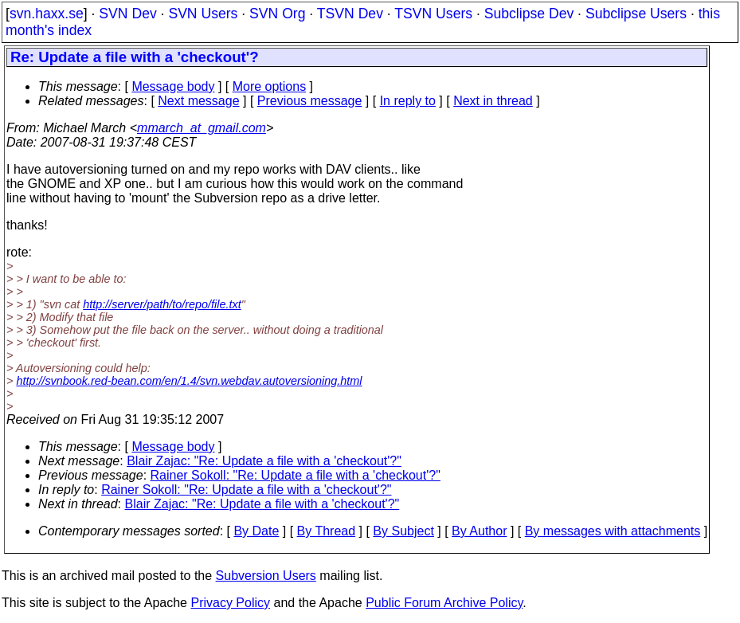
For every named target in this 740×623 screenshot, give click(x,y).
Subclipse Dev (529, 14)
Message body (172, 86)
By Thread (326, 531)
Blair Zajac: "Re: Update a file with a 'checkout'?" (264, 461)
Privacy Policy (230, 602)
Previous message (309, 101)
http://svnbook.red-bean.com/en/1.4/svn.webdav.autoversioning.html (189, 380)
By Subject (403, 531)
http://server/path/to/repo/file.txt (162, 304)
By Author (479, 531)
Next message (198, 101)
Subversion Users (266, 575)
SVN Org (277, 14)
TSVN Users (433, 14)
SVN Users (202, 14)
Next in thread (493, 101)
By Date (256, 531)
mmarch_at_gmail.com (201, 128)
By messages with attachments (613, 531)
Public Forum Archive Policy (444, 602)
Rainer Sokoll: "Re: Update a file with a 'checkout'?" (295, 475)
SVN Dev (127, 14)
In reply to (408, 101)
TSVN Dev (350, 14)
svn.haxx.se (47, 14)
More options (270, 86)
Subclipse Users (636, 14)
